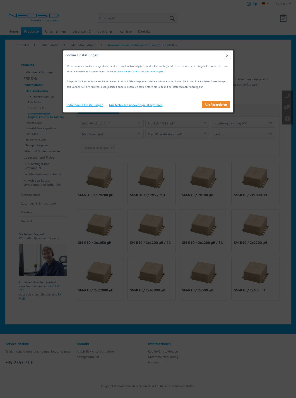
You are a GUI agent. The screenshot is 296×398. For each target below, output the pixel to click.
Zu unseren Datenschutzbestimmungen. (141, 71)
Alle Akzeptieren (216, 104)
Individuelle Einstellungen (85, 105)
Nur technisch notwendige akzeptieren (136, 105)
